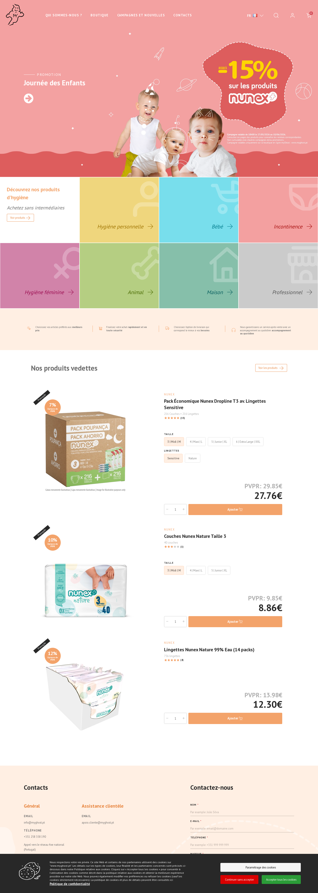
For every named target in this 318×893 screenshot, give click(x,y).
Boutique (100, 15)
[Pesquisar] (276, 15)
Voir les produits (271, 367)
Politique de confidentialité (70, 884)
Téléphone (33, 830)
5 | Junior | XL (219, 441)
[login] (292, 15)
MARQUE (197, 853)
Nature (193, 458)
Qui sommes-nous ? (63, 15)
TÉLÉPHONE (199, 837)
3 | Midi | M (174, 441)
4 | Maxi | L (196, 441)
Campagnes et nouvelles (141, 15)
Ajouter (235, 509)
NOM (194, 804)
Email (28, 815)
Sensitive (173, 458)
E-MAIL (195, 820)
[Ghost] (15, 15)
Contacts (182, 15)
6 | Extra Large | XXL (248, 441)
